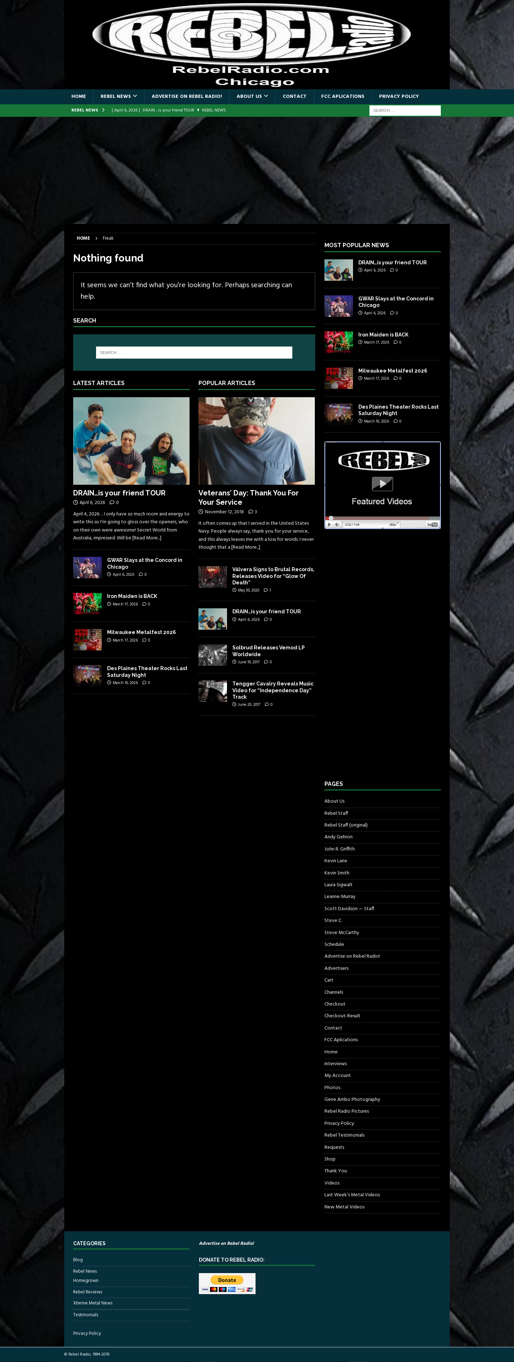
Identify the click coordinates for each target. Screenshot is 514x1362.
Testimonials (85, 1315)
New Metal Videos (344, 1207)
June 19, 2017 (248, 662)
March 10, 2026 (125, 683)
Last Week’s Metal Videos (352, 1195)
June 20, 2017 (249, 705)
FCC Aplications (342, 97)
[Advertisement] (257, 170)
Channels (333, 992)
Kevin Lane (335, 861)
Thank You (335, 1171)
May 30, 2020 (248, 590)
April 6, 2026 (92, 503)
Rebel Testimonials (344, 1135)
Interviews (335, 1064)
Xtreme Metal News (92, 1303)
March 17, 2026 (125, 604)
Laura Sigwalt (338, 885)
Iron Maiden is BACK (132, 596)
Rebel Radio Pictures (346, 1111)
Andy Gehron (338, 837)
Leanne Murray (340, 897)
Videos (331, 1183)
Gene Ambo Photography (352, 1100)
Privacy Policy (399, 97)
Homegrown (86, 1280)
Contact (295, 97)
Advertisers (336, 968)
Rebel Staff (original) (346, 825)
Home (78, 97)
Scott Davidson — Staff (349, 909)
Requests (334, 1147)
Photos (332, 1088)
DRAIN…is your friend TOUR (119, 493)
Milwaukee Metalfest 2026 (141, 632)
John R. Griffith (339, 849)
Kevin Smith (336, 873)
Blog (78, 1260)
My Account (337, 1076)
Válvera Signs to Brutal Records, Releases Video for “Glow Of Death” (273, 576)
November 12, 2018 (224, 512)
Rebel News (116, 97)
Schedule (334, 945)
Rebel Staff (336, 813)
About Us (249, 97)
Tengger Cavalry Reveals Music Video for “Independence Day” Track (272, 690)
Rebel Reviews (87, 1292)
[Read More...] (146, 538)
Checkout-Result (342, 1016)
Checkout (335, 1004)
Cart (328, 980)
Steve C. (333, 921)
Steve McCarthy (341, 933)
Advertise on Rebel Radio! (187, 97)
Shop (330, 1159)
